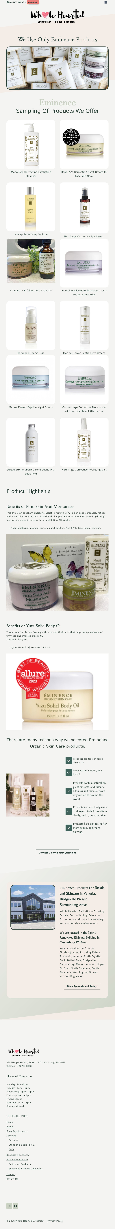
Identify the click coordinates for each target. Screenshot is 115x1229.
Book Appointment (16, 1131)
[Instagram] (9, 1206)
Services (11, 1135)
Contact (10, 1174)
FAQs (11, 1149)
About (9, 1126)
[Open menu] (106, 2)
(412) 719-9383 (24, 1066)
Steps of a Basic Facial (21, 1144)
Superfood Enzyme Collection (25, 1168)
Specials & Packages (17, 1155)
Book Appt (33, 2)
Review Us (12, 1179)
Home (9, 1122)
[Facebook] (15, 1206)
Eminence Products (17, 1159)
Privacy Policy (55, 1220)
